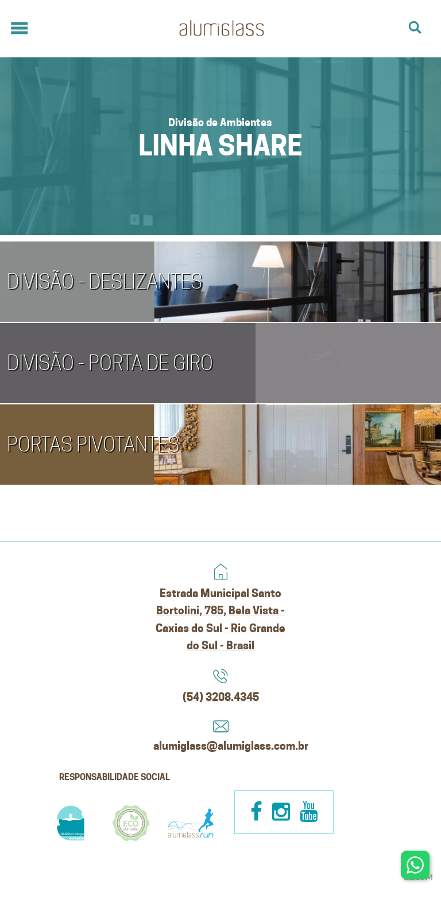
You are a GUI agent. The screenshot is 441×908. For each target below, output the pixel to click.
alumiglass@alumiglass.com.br (220, 746)
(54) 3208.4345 (221, 697)
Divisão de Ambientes (220, 122)
